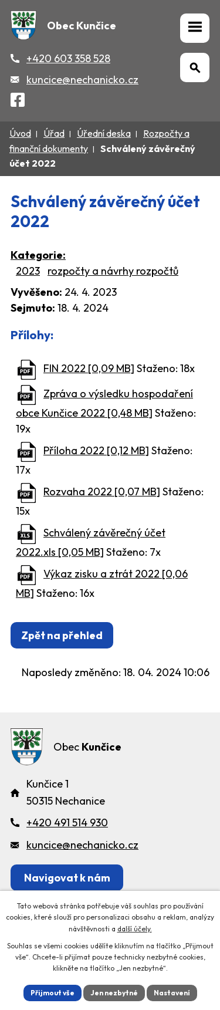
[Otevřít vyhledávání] (194, 67)
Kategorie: (38, 255)
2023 (28, 271)
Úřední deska (104, 133)
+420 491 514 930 (67, 822)
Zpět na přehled (62, 635)
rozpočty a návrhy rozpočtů (113, 271)
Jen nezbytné (114, 992)
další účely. (134, 928)
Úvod (20, 133)
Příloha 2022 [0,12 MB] (96, 450)
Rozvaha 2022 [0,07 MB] (101, 491)
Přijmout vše (53, 992)
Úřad (54, 133)
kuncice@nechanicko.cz (82, 79)
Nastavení (172, 992)
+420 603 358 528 (68, 58)
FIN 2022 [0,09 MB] (88, 368)
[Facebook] (18, 102)
